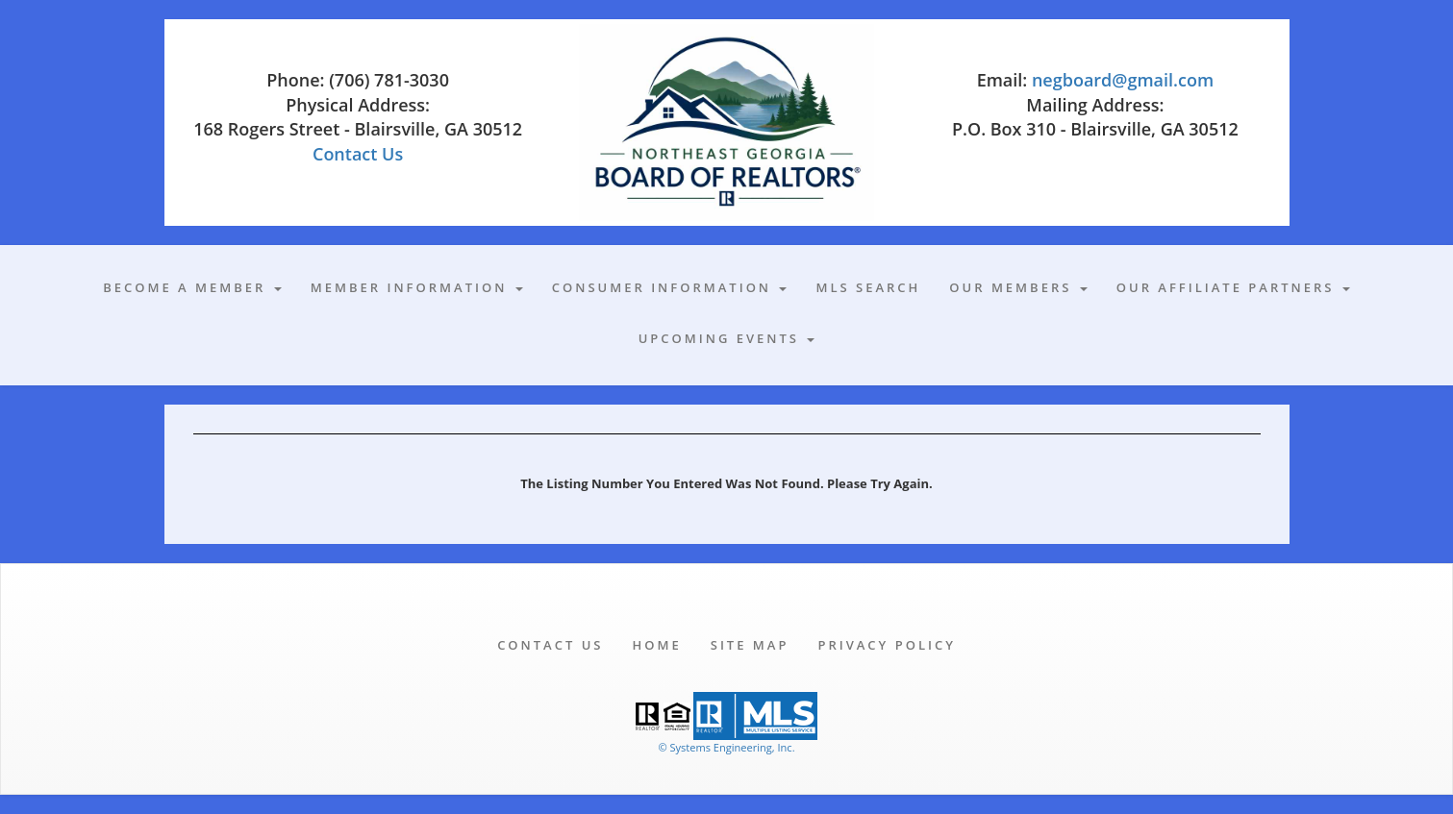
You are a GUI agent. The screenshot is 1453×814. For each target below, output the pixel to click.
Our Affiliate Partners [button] (1233, 287)
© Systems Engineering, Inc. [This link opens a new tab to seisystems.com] (726, 747)
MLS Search (867, 287)
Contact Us (358, 153)
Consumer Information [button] (670, 287)
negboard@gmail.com (1123, 79)
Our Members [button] (1018, 287)
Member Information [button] (417, 287)
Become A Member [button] (192, 287)
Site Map (750, 645)
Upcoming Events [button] (727, 338)
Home (656, 645)
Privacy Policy (886, 645)
